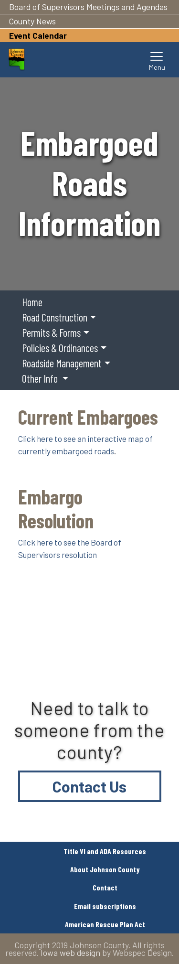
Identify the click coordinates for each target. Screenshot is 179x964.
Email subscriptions (105, 905)
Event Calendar (38, 35)
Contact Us (89, 786)
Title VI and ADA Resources (104, 851)
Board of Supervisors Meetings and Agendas (88, 6)
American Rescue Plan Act (105, 924)
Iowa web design (70, 952)
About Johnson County (105, 869)
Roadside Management (62, 363)
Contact (105, 887)
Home (32, 302)
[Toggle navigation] (157, 59)
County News (32, 21)
